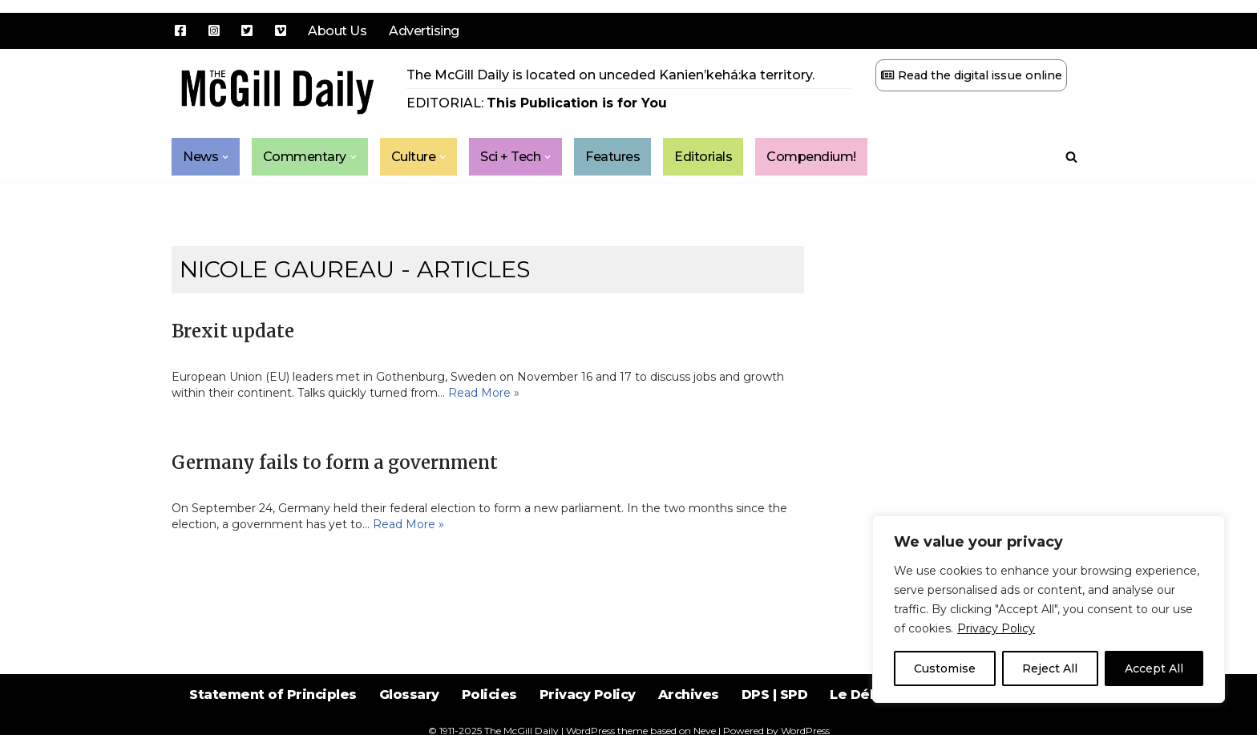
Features (613, 156)
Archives (688, 694)
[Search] (1071, 157)
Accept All (1154, 668)
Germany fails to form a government (335, 462)
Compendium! (812, 156)
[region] (1048, 609)
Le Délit (856, 694)
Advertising (424, 30)
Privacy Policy (996, 628)
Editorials (704, 156)
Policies (489, 694)
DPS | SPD (775, 694)
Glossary (409, 694)
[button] (225, 157)
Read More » (483, 393)
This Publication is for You (577, 103)
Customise (945, 668)
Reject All (1049, 668)
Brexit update (233, 331)
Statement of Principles (273, 694)
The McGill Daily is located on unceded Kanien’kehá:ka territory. (610, 75)
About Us (337, 30)
